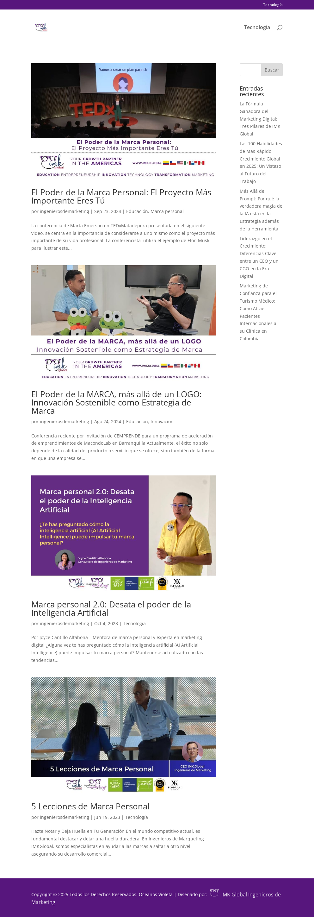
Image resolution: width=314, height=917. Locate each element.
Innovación (162, 421)
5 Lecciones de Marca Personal (90, 806)
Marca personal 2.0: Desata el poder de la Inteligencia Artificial (111, 608)
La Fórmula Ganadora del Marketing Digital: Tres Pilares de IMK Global (260, 119)
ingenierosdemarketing (64, 211)
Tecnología (273, 5)
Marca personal (167, 211)
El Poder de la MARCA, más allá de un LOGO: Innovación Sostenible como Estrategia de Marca (116, 402)
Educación (137, 211)
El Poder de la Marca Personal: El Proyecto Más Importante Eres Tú (121, 196)
